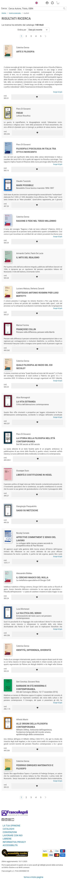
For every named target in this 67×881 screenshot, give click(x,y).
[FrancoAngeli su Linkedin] (6, 820)
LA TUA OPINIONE (11, 825)
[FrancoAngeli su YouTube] (12, 820)
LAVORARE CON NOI (12, 835)
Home (4, 13)
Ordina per (21, 30)
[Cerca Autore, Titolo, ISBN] (35, 8)
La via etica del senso (28, 613)
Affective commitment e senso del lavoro (36, 539)
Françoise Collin (26, 329)
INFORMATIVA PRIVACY (14, 842)
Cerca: (4, 8)
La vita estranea (26, 401)
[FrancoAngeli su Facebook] (3, 820)
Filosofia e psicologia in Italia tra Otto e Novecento (36, 150)
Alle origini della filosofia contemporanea (32, 725)
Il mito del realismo (27, 257)
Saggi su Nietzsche (27, 510)
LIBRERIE (7, 838)
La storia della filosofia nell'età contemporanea (35, 440)
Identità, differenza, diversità (33, 650)
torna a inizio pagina (33, 877)
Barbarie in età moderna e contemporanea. (31, 687)
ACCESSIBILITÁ (10, 845)
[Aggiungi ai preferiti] (37, 97)
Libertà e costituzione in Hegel (34, 475)
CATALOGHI (8, 829)
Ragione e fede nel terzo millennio (36, 221)
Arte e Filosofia (25, 51)
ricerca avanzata (15, 13)
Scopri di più (57, 92)
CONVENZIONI (10, 832)
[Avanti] (45, 36)
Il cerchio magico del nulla (32, 577)
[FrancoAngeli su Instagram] (9, 820)
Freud (19, 113)
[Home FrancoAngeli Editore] (10, 3)
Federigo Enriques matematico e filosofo (34, 767)
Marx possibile (25, 185)
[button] (36, 3)
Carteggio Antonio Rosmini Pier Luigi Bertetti (37, 294)
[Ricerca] (64, 8)
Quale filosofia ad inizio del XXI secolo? (34, 367)
